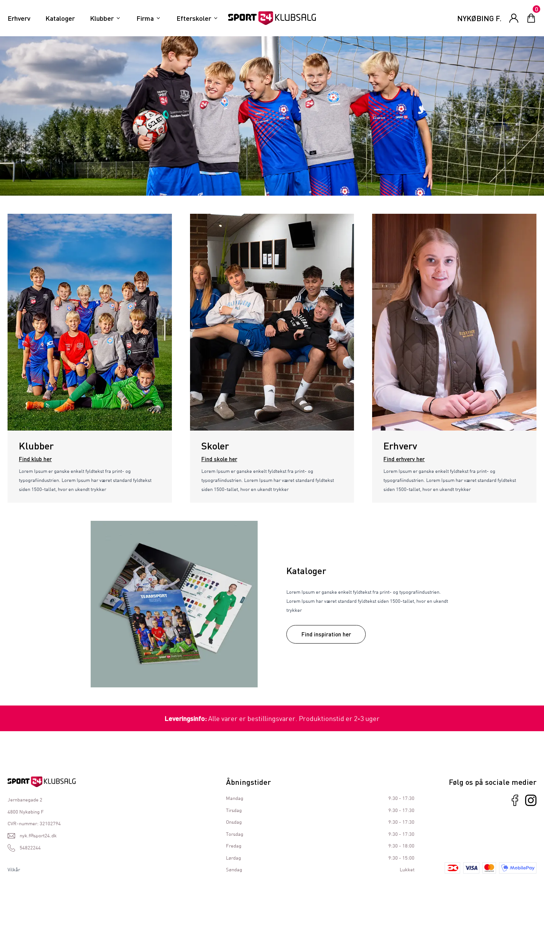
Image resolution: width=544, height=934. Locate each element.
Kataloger (60, 18)
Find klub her (35, 458)
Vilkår (14, 869)
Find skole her (219, 458)
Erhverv (19, 18)
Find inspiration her (326, 634)
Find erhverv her (404, 458)
